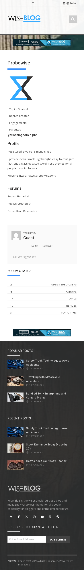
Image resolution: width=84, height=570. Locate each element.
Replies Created (19, 116)
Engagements (18, 123)
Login (34, 245)
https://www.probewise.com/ (37, 175)
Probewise (24, 564)
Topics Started (18, 109)
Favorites (15, 129)
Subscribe (58, 539)
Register (47, 245)
